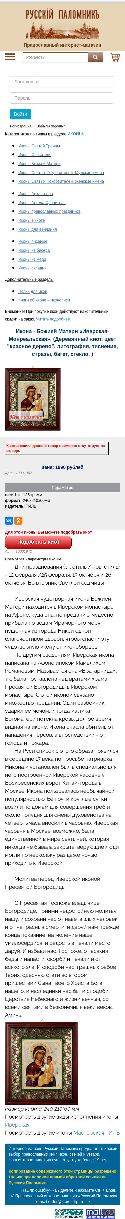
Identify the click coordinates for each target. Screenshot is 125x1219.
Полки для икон (32, 291)
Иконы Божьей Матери (39, 163)
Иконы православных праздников (49, 211)
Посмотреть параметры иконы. (33, 559)
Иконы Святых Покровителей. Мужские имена (61, 172)
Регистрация (20, 126)
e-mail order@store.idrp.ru (59, 1201)
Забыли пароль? (51, 126)
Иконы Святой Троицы (39, 146)
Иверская (17, 1125)
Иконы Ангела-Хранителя (42, 202)
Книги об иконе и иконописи (44, 300)
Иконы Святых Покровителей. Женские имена (61, 181)
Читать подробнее (53, 319)
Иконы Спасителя (34, 154)
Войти (20, 114)
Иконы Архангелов (35, 193)
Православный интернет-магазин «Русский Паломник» (66, 1196)
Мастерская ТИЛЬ (96, 1133)
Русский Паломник (27, 1183)
